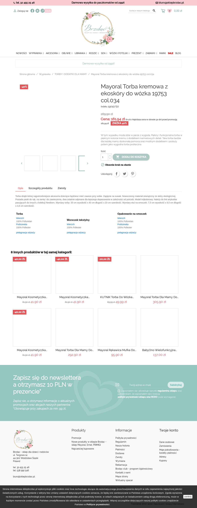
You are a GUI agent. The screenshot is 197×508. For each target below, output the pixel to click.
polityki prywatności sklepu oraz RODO (137, 397)
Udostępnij (116, 174)
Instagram (37, 11)
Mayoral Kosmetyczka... (32, 297)
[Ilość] (104, 157)
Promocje (76, 438)
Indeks (104, 106)
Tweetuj (124, 174)
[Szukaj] (142, 10)
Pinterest (132, 174)
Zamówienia (165, 446)
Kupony (163, 460)
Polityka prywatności (125, 438)
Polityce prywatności (97, 504)
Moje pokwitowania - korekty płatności (169, 451)
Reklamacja (121, 465)
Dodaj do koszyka (131, 157)
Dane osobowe (166, 442)
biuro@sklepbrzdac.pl (171, 2)
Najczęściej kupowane (83, 448)
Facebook (32, 11)
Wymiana (120, 461)
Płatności (120, 449)
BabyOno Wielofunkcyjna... (159, 350)
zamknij (187, 496)
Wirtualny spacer (124, 480)
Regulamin (120, 442)
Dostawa (119, 453)
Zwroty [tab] (62, 188)
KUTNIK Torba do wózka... (117, 297)
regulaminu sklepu (167, 391)
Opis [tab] (20, 188)
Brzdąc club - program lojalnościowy (134, 469)
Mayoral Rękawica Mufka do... (117, 350)
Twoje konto (168, 430)
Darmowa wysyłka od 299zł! (98, 63)
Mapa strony (121, 476)
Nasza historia (122, 445)
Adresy (162, 456)
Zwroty (119, 457)
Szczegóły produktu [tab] (40, 188)
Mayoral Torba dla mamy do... (160, 297)
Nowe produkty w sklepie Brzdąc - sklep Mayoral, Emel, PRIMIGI (89, 443)
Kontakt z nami (122, 472)
